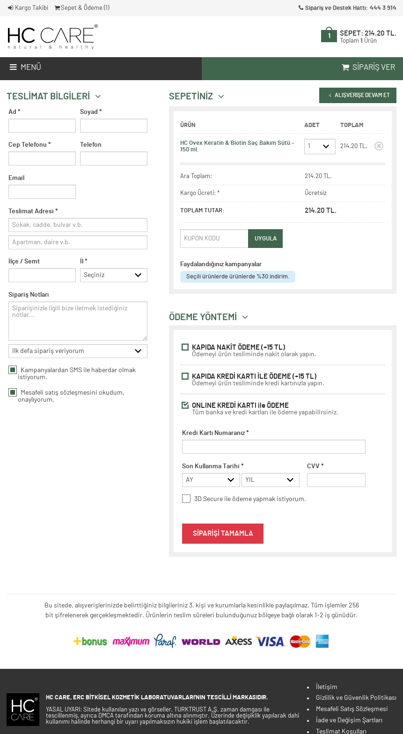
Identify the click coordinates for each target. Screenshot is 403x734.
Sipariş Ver (367, 67)
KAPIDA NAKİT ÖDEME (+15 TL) (282, 351)
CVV (315, 466)
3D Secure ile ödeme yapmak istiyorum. (244, 500)
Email (16, 178)
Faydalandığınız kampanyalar (221, 264)
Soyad (91, 112)
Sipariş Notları (28, 295)
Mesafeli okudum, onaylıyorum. (66, 397)
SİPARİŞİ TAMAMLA (223, 534)
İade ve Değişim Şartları (349, 720)
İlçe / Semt (24, 261)
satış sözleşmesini (71, 394)
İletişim (326, 687)
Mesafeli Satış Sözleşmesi (352, 709)
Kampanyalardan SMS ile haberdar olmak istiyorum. (72, 375)
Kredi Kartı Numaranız (215, 433)
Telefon (91, 145)
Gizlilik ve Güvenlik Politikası (356, 698)
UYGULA (266, 238)
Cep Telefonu (29, 145)
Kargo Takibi (27, 8)
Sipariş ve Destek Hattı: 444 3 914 (346, 8)
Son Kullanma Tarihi (213, 466)
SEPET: (368, 37)
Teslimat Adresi (33, 211)
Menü (24, 67)
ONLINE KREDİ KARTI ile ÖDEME (282, 409)
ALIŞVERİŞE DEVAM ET (357, 95)
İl (84, 261)
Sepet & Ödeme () (81, 8)
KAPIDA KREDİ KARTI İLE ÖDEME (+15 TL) (282, 380)
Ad (14, 112)
